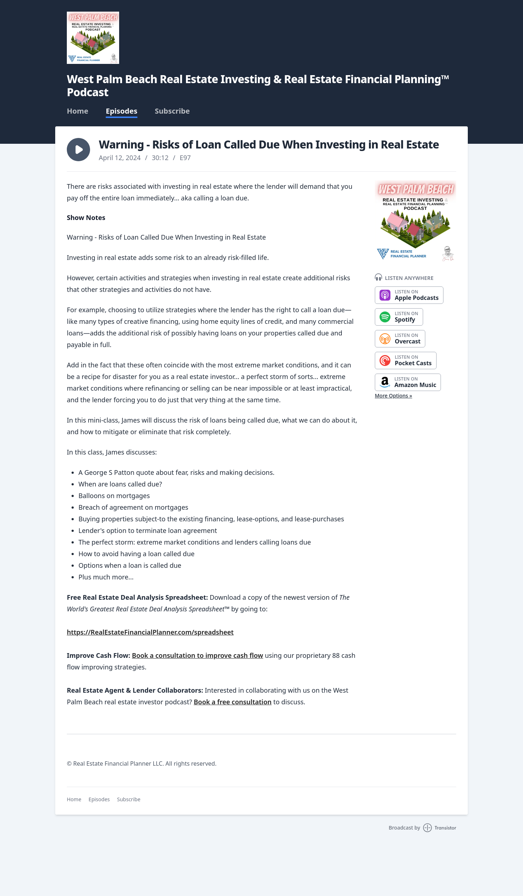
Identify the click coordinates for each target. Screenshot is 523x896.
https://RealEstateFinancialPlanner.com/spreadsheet (150, 632)
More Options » (393, 395)
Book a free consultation (232, 701)
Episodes (121, 111)
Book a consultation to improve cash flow (197, 655)
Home (77, 111)
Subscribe (172, 111)
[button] (78, 149)
